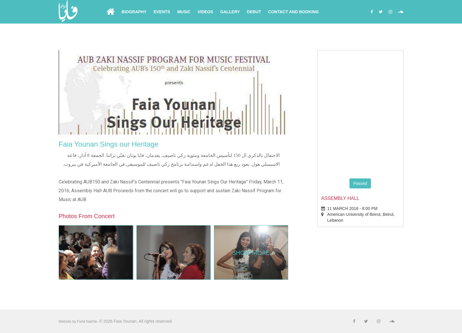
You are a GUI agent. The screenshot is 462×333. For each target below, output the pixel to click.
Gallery (230, 11)
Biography (134, 11)
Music (183, 11)
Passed (360, 183)
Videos (205, 11)
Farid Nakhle (87, 321)
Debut (254, 11)
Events (162, 11)
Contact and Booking (293, 11)
